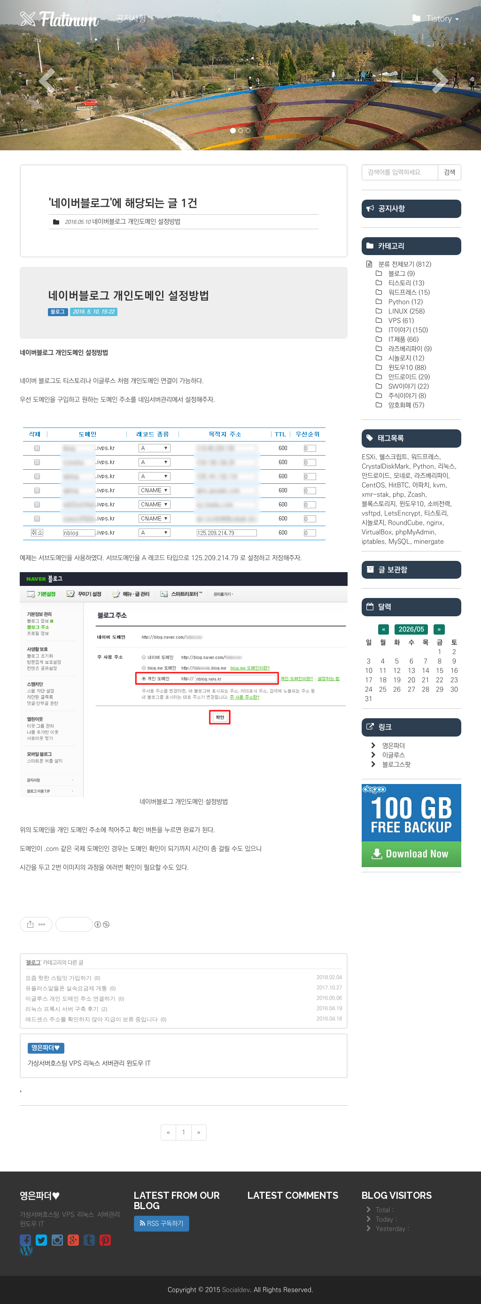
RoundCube (405, 523)
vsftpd (371, 513)
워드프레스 (408, 292)
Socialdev (236, 1290)
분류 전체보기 (404, 264)
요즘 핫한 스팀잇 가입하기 (58, 978)
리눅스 (446, 466)
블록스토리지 (379, 504)
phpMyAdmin (415, 532)
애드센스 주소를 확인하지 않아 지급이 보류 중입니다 (91, 1019)
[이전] (168, 1133)
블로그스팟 (396, 764)
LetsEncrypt (402, 513)
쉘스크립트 (393, 457)
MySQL (399, 541)
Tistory (435, 21)
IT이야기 (407, 330)
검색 (449, 172)
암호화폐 (405, 405)
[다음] (199, 1133)
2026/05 (411, 629)
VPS (400, 321)
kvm (439, 485)
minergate (429, 541)
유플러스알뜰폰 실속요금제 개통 (66, 988)
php (398, 494)
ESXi (368, 457)
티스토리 (405, 283)
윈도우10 (406, 368)
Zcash (416, 494)
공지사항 (131, 18)
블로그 (58, 312)
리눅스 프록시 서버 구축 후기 (62, 1009)
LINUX (406, 311)
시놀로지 (405, 358)
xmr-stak (375, 494)
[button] (36, 75)
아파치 (420, 485)
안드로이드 (408, 377)
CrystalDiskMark (385, 466)
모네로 (402, 476)
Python (405, 302)
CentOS (373, 485)
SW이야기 (408, 386)
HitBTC (398, 485)
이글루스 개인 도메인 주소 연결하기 (70, 998)
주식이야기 (406, 396)
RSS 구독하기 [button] (161, 1223)
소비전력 (438, 504)
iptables (373, 541)
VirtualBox (377, 532)
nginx (434, 523)
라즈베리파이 (409, 349)
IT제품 (403, 339)
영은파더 (393, 746)
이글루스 (393, 755)
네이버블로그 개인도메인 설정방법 (136, 221)
